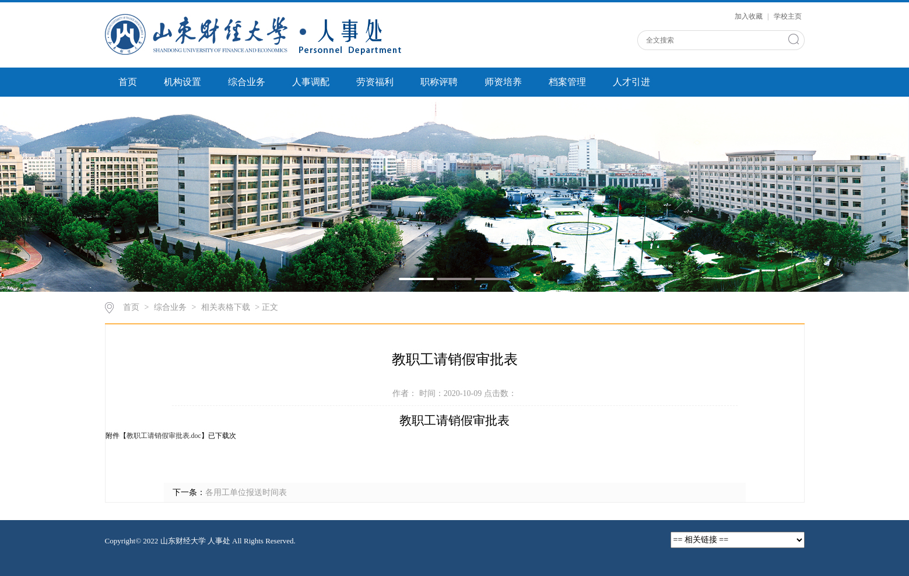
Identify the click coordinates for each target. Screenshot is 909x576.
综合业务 (246, 82)
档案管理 (567, 82)
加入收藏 (749, 16)
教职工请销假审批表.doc (164, 436)
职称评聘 (439, 82)
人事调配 (310, 82)
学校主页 (788, 16)
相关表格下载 (225, 307)
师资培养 (503, 82)
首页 (127, 82)
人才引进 (631, 82)
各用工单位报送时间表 (246, 492)
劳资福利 (375, 82)
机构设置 (182, 82)
